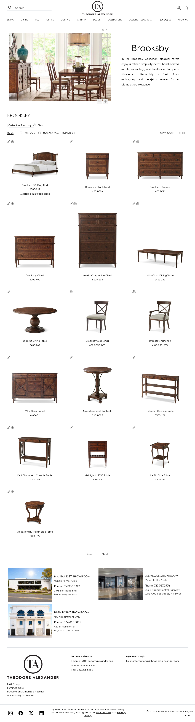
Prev (90, 554)
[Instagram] (10, 713)
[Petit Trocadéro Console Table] (35, 451)
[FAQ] (25, 684)
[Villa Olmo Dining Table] (160, 239)
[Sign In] (179, 8)
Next (105, 554)
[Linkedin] (41, 713)
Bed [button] (37, 20)
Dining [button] (24, 20)
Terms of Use (103, 712)
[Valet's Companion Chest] (97, 239)
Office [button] (50, 20)
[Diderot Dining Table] (35, 316)
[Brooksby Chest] (35, 239)
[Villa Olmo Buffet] (35, 384)
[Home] (33, 668)
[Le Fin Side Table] (160, 451)
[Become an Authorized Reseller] (25, 692)
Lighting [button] (65, 20)
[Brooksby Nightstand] (97, 164)
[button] (105, 32)
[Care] (25, 688)
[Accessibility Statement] (25, 695)
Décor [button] (97, 20)
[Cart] (186, 8)
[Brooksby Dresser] (160, 164)
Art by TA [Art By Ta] (81, 20)
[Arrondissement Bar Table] (97, 384)
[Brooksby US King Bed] (35, 163)
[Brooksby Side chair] (97, 316)
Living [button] (10, 20)
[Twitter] (31, 713)
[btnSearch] (10, 8)
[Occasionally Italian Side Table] (35, 512)
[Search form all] (33, 8)
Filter (10, 132)
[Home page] (97, 8)
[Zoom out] (99, 101)
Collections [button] (115, 20)
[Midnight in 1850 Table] (97, 451)
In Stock (30, 132)
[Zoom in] (105, 101)
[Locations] (165, 20)
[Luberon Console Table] (160, 384)
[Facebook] (20, 713)
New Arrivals (51, 132)
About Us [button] (183, 20)
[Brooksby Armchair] (160, 316)
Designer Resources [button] (140, 20)
